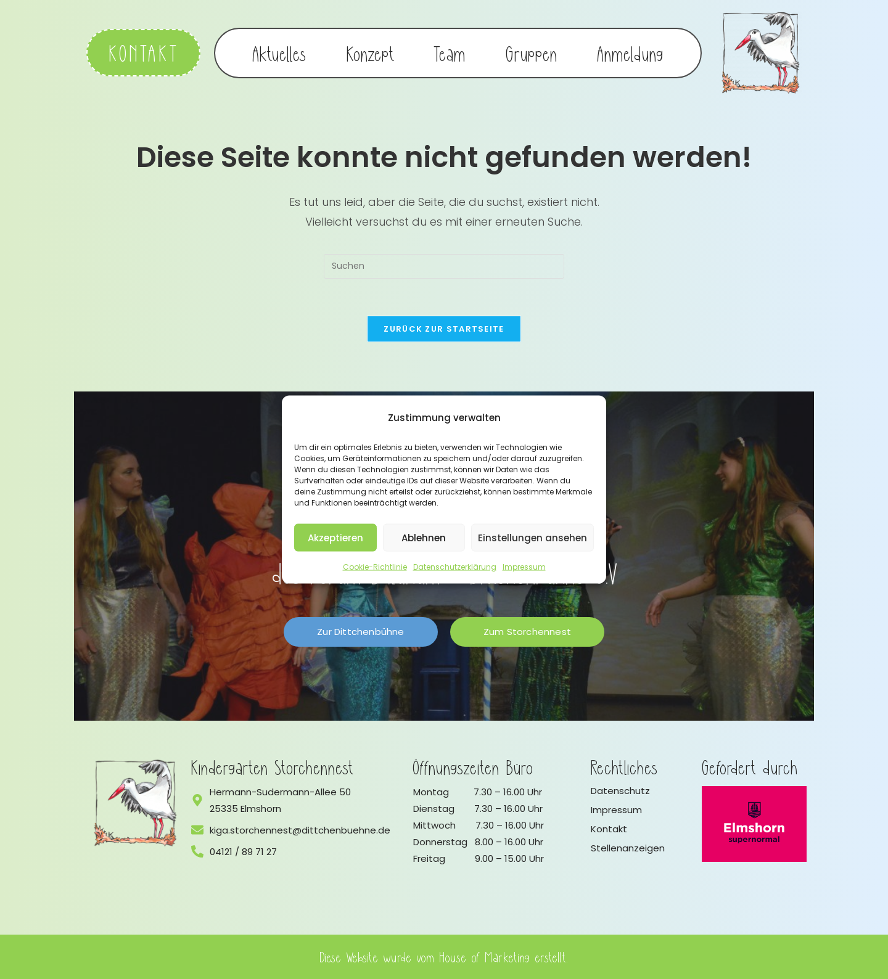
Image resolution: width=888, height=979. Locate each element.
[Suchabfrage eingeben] (444, 266)
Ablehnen (423, 537)
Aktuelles (279, 53)
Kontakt (609, 828)
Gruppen (531, 53)
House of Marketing (485, 956)
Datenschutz (620, 790)
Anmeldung (631, 53)
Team (450, 53)
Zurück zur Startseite (444, 329)
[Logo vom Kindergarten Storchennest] (135, 803)
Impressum (524, 567)
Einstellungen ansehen (532, 537)
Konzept (370, 53)
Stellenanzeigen (628, 848)
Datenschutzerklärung (454, 567)
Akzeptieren (335, 537)
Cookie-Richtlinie (375, 567)
